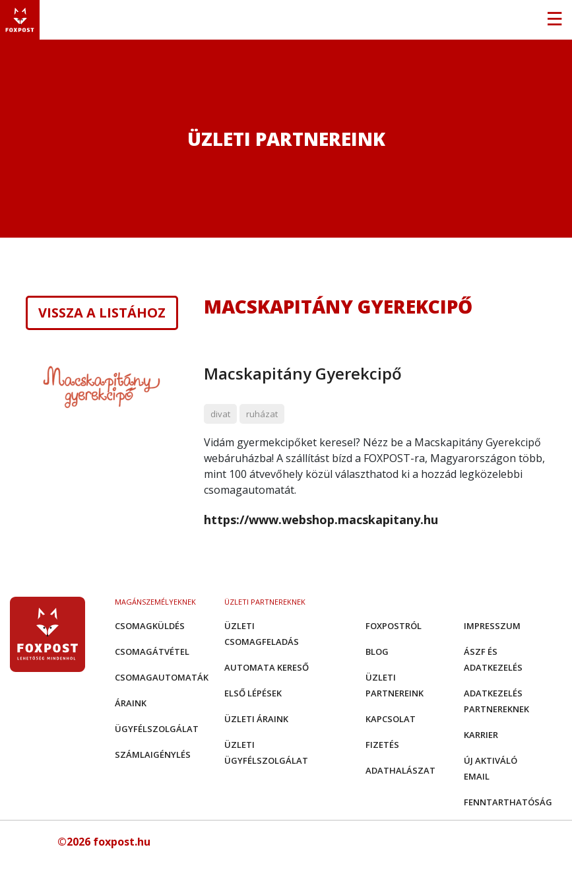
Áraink (130, 703)
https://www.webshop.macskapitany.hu (321, 519)
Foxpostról (393, 626)
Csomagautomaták (161, 677)
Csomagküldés (150, 626)
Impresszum (492, 626)
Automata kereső (266, 667)
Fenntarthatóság (508, 802)
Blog (377, 651)
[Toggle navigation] (554, 19)
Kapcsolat (390, 719)
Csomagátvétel (152, 651)
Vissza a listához (102, 313)
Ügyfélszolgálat (157, 729)
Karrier (481, 735)
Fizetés (382, 745)
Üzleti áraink (256, 719)
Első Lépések (253, 693)
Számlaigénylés (153, 754)
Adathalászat (400, 770)
